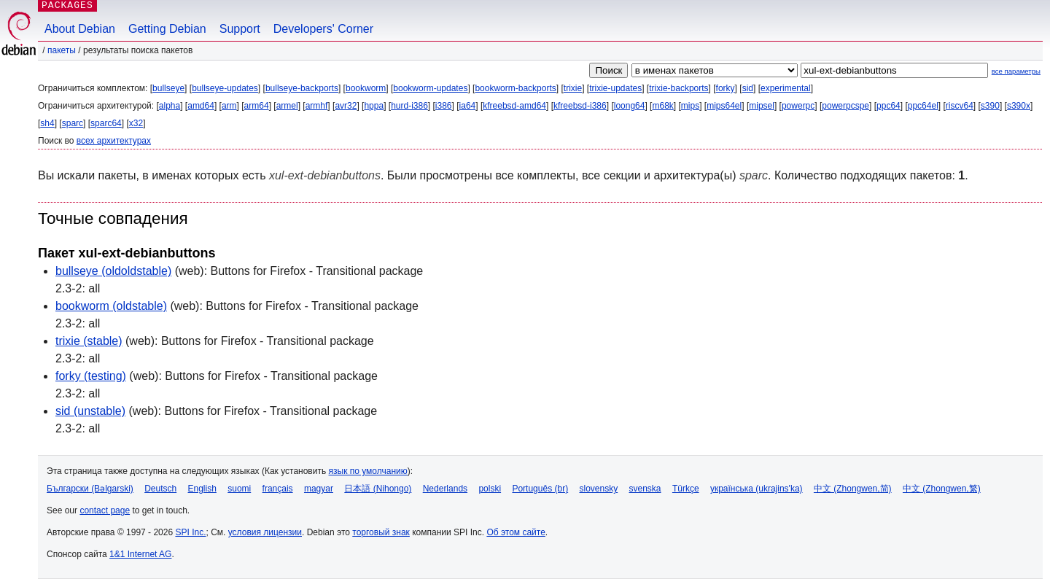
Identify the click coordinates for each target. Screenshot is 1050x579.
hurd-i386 (409, 106)
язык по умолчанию (368, 471)
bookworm (366, 88)
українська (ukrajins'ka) (756, 488)
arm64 (256, 106)
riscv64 (959, 106)
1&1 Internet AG (140, 554)
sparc (72, 123)
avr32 (346, 106)
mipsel (761, 106)
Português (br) (540, 488)
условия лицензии (265, 532)
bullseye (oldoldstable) (113, 271)
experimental (786, 88)
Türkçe (685, 488)
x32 (136, 123)
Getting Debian (167, 29)
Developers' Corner (323, 29)
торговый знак (381, 532)
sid (747, 88)
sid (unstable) (90, 411)
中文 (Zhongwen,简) (853, 488)
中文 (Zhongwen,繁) (942, 488)
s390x (1018, 106)
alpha (169, 106)
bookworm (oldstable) (111, 306)
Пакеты (61, 50)
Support (239, 29)
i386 (443, 106)
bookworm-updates (430, 88)
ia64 (467, 106)
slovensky (598, 488)
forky (725, 88)
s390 (990, 106)
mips (690, 106)
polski (489, 488)
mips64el (724, 106)
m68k (662, 106)
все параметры (1016, 71)
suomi (239, 488)
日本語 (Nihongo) (377, 488)
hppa (374, 106)
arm (229, 106)
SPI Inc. (190, 532)
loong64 (629, 106)
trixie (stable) (88, 341)
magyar (318, 488)
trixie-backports (678, 88)
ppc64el (923, 106)
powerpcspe (845, 106)
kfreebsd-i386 (580, 106)
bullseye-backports (301, 88)
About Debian (79, 29)
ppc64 (888, 106)
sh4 (47, 123)
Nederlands (445, 488)
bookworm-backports (515, 88)
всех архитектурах (114, 141)
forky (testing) (90, 376)
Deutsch (160, 488)
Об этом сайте (515, 532)
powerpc (798, 106)
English (202, 488)
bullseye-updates (225, 88)
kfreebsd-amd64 (514, 106)
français (277, 488)
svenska (645, 488)
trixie (573, 88)
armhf (317, 106)
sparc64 (106, 123)
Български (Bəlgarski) (90, 488)
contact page (104, 510)
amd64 (200, 106)
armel (287, 106)
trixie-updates (615, 88)
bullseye (168, 88)
